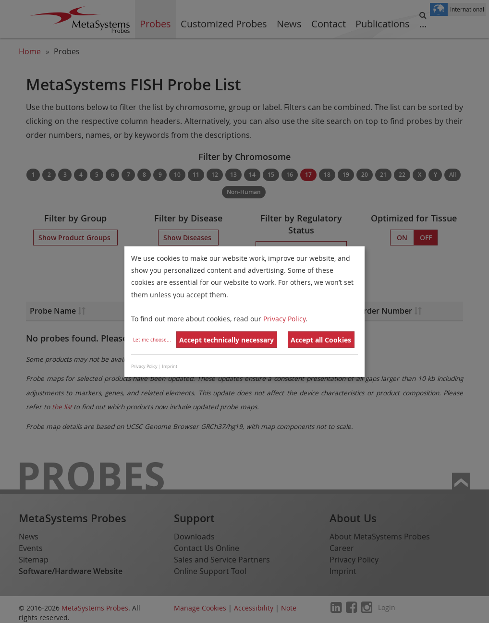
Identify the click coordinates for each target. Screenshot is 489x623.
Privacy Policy (284, 318)
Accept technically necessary (226, 339)
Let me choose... (152, 340)
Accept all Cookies (321, 339)
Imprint (169, 366)
